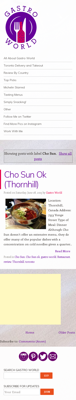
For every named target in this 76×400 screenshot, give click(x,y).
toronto (30, 261)
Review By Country (16, 73)
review (7, 261)
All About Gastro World (19, 58)
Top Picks (10, 80)
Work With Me (13, 131)
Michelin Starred (14, 87)
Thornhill (18, 261)
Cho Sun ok (33, 256)
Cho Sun (20, 256)
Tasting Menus (13, 95)
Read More (62, 251)
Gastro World (54, 192)
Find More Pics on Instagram (23, 124)
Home (30, 332)
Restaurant (63, 256)
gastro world (48, 256)
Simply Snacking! (15, 102)
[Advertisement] (30, 299)
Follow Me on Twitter (17, 116)
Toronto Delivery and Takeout (23, 65)
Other (7, 109)
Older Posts (67, 332)
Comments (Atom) (32, 341)
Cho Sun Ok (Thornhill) (25, 179)
